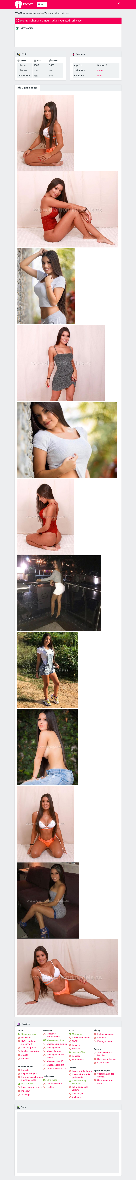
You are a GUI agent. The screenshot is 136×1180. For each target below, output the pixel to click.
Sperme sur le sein (106, 1059)
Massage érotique (55, 1040)
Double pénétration (30, 1051)
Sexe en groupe (28, 1047)
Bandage (76, 1056)
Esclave (76, 1045)
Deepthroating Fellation (79, 1082)
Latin (100, 70)
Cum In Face (103, 1062)
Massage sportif (55, 1061)
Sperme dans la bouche (104, 1054)
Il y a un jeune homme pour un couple (32, 1078)
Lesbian (50, 1087)
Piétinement (78, 1059)
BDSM (75, 1041)
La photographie (29, 1073)
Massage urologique (57, 1044)
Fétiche (25, 1058)
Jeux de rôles (78, 1052)
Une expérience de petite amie (81, 1076)
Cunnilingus (77, 1093)
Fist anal (101, 1037)
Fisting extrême (104, 1041)
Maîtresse (77, 1034)
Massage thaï (53, 1047)
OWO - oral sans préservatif (29, 1042)
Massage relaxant (55, 1065)
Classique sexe (28, 1034)
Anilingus (76, 1097)
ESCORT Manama (23, 13)
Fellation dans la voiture (80, 1088)
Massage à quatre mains (55, 1056)
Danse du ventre (54, 1083)
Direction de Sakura (56, 1068)
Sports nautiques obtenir (105, 1081)
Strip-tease (52, 1080)
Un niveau (26, 1037)
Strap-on (76, 1048)
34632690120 (26, 28)
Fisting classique (105, 1034)
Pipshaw (25, 1091)
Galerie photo (27, 87)
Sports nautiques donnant (105, 1075)
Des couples (27, 1083)
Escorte (25, 1070)
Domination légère (81, 1037)
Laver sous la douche (31, 1087)
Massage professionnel (53, 1035)
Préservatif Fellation (82, 1071)
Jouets (24, 1055)
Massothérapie (54, 1051)
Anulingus (26, 1094)
